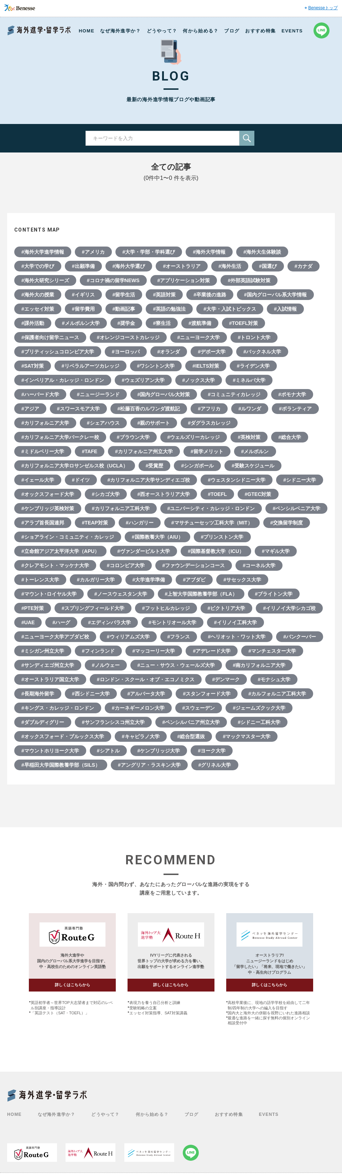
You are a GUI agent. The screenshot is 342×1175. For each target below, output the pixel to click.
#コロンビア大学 (126, 565)
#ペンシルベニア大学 (296, 508)
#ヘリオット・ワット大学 (236, 637)
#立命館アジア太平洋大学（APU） (60, 551)
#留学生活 (124, 294)
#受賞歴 (155, 466)
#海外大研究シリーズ (45, 280)
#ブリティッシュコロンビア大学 (57, 351)
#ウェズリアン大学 (143, 380)
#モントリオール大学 (172, 622)
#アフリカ (209, 408)
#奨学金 (126, 323)
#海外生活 (229, 266)
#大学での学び (37, 266)
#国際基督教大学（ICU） (216, 551)
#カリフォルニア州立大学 (144, 451)
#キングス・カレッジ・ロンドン (57, 708)
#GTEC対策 (258, 494)
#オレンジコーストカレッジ (128, 337)
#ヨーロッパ (126, 351)
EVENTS (292, 30)
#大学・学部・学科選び (149, 252)
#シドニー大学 (299, 480)
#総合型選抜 (191, 736)
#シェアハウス (103, 423)
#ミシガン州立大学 (42, 651)
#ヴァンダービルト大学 (143, 551)
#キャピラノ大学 (141, 736)
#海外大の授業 (37, 294)
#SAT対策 (32, 366)
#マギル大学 (276, 551)
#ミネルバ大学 (249, 380)
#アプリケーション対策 (183, 280)
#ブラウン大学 (133, 437)
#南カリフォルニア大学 (259, 665)
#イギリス (83, 294)
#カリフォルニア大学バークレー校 (60, 437)
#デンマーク (226, 679)
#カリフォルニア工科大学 (121, 508)
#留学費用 (83, 309)
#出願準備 (83, 266)
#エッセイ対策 (37, 309)
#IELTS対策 (205, 366)
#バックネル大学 (262, 351)
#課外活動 (32, 323)
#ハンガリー (140, 523)
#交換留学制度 (286, 523)
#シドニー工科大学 (259, 722)
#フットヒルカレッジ (166, 608)
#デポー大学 (212, 351)
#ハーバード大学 (40, 394)
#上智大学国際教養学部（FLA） (201, 594)
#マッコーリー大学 (154, 651)
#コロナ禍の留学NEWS (113, 280)
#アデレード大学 (211, 651)
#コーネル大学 (259, 565)
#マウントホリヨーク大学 (50, 751)
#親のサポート (154, 423)
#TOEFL (217, 494)
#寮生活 (162, 323)
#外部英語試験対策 (249, 280)
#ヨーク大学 (212, 751)
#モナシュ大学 (274, 679)
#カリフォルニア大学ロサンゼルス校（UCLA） (74, 466)
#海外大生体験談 (262, 252)
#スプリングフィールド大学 (93, 608)
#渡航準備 (199, 323)
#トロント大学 (254, 337)
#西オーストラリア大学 (164, 494)
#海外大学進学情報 (42, 252)
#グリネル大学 (214, 765)
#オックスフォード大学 (47, 494)
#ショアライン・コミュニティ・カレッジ (67, 537)
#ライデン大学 (253, 366)
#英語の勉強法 (169, 309)
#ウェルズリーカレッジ (193, 437)
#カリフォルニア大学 (45, 423)
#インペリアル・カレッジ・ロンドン (62, 380)
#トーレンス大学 (40, 580)
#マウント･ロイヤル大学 (49, 594)
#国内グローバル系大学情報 (275, 294)
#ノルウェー (106, 665)
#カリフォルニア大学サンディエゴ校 (149, 480)
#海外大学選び (129, 266)
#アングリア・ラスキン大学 (149, 765)
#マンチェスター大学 (272, 651)
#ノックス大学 (198, 380)
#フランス (178, 637)
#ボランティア (295, 408)
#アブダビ (194, 580)
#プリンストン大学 (222, 537)
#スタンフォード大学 (206, 694)
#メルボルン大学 (81, 323)
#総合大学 (289, 437)
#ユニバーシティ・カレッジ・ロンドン (211, 508)
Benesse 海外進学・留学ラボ (39, 30)
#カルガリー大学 (96, 580)
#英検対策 (249, 437)
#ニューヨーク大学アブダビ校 (55, 637)
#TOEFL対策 (243, 323)
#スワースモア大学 (78, 408)
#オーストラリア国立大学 (50, 679)
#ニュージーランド (98, 394)
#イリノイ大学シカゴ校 (289, 608)
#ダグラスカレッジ (209, 423)
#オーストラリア (182, 266)
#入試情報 (285, 309)
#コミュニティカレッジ (234, 394)
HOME (86, 30)
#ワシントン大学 (156, 366)
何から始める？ (200, 30)
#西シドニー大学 (91, 694)
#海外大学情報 (209, 252)
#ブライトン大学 (274, 594)
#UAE (28, 622)
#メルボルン (255, 451)
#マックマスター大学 (246, 736)
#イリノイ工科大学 (235, 622)
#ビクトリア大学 (226, 608)
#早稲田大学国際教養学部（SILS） (60, 765)
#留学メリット (207, 451)
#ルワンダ (249, 408)
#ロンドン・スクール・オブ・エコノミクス (146, 679)
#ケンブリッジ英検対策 (47, 508)
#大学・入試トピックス (229, 309)
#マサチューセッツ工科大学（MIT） (212, 523)
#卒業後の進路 (209, 294)
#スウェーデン (198, 708)
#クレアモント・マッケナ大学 (55, 565)
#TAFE (89, 451)
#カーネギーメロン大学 (138, 708)
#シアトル (108, 751)
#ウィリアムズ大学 (128, 637)
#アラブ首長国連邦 (42, 523)
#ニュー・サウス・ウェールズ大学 (176, 665)
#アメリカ (93, 252)
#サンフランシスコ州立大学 (113, 722)
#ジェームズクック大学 (259, 708)
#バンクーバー (299, 637)
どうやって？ (162, 30)
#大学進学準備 (149, 580)
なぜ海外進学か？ (120, 30)
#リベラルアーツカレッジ (90, 366)
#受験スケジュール (253, 466)
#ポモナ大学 (292, 394)
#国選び (268, 266)
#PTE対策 (32, 608)
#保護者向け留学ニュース (50, 337)
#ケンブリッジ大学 (159, 751)
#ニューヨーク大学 (198, 337)
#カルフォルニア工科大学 (277, 694)
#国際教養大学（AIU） (157, 537)
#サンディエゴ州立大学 (47, 665)
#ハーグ (61, 622)
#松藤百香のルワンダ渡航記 (149, 408)
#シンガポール (197, 466)
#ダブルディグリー (42, 722)
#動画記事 (124, 309)
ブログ (231, 30)
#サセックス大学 (242, 580)
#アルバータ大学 (146, 694)
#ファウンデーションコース (193, 565)
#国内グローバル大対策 (164, 394)
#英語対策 (164, 294)
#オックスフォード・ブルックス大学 (62, 736)
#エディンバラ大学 (109, 622)
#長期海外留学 (37, 694)
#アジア (30, 408)
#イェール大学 (37, 480)
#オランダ (168, 351)
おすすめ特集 (260, 30)
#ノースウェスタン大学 (120, 594)
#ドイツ (81, 480)
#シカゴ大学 (106, 494)
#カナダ (303, 266)
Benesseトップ (323, 7)
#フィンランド (98, 651)
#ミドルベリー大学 (42, 451)
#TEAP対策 (95, 523)
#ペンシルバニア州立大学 (191, 722)
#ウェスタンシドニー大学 (236, 480)
